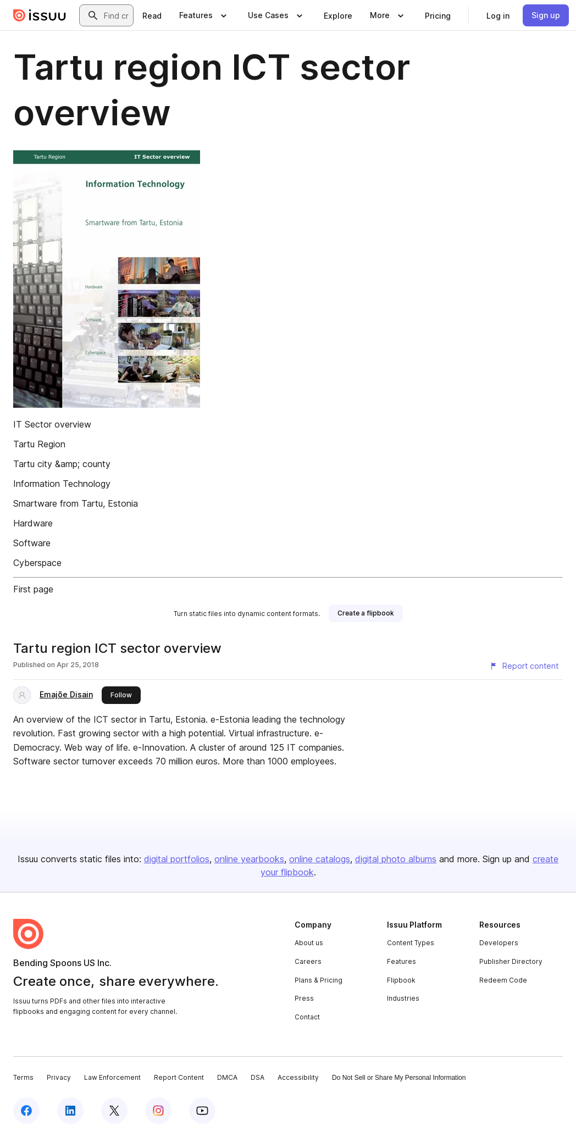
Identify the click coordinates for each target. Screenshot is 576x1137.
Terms (23, 1077)
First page (33, 589)
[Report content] (524, 666)
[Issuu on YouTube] (202, 1110)
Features (401, 961)
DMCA (227, 1077)
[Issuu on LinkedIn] (70, 1110)
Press (304, 998)
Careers (308, 961)
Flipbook (401, 980)
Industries (403, 998)
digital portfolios (176, 858)
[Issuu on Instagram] (158, 1110)
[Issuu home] (39, 15)
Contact (307, 1017)
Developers (498, 943)
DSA (257, 1077)
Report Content (179, 1077)
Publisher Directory (510, 961)
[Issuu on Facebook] (26, 1110)
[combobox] (116, 15)
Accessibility (298, 1077)
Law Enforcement (112, 1077)
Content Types (410, 943)
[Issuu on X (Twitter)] (114, 1110)
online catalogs (319, 858)
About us (309, 943)
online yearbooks (249, 858)
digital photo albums (395, 858)
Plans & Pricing (318, 980)
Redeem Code (503, 980)
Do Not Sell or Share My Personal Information (399, 1077)
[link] (152, 15)
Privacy (59, 1077)
